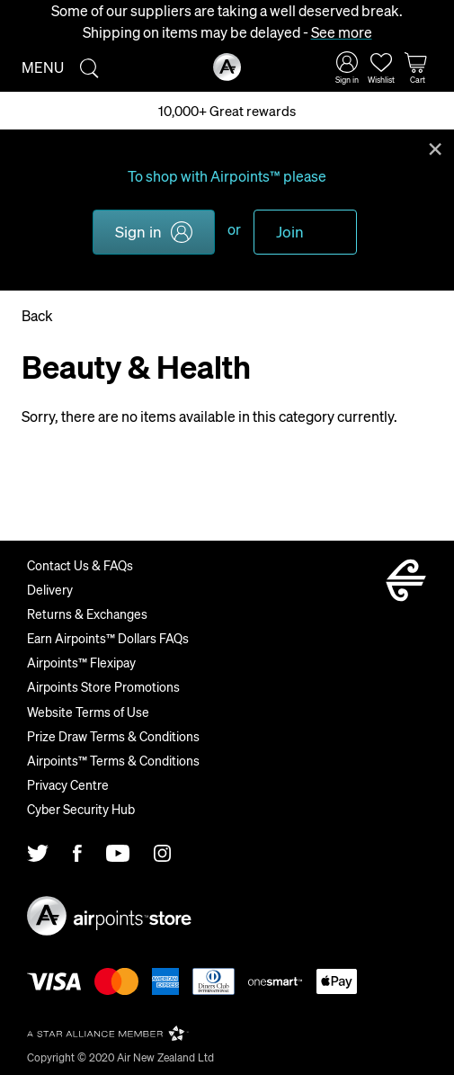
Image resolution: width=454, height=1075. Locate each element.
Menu (43, 67)
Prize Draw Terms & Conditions (113, 736)
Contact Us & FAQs (80, 565)
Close (435, 147)
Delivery (50, 589)
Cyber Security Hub (81, 809)
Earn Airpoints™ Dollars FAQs (108, 638)
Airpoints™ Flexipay (81, 662)
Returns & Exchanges (87, 613)
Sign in (138, 231)
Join (290, 231)
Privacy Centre (68, 784)
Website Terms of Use (88, 711)
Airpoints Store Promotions (103, 686)
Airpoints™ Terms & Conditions (113, 760)
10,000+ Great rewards (227, 111)
